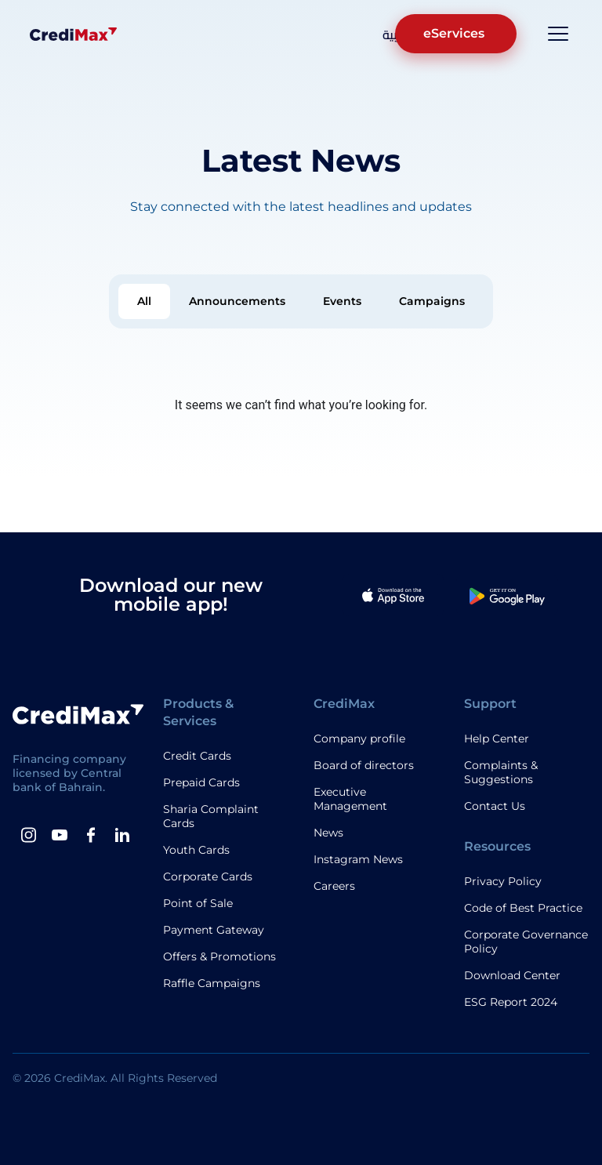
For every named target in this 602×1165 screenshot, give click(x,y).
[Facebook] (91, 835)
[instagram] (28, 835)
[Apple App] (393, 595)
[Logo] (73, 33)
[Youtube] (59, 835)
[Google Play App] (507, 594)
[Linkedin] (122, 835)
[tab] (144, 301)
